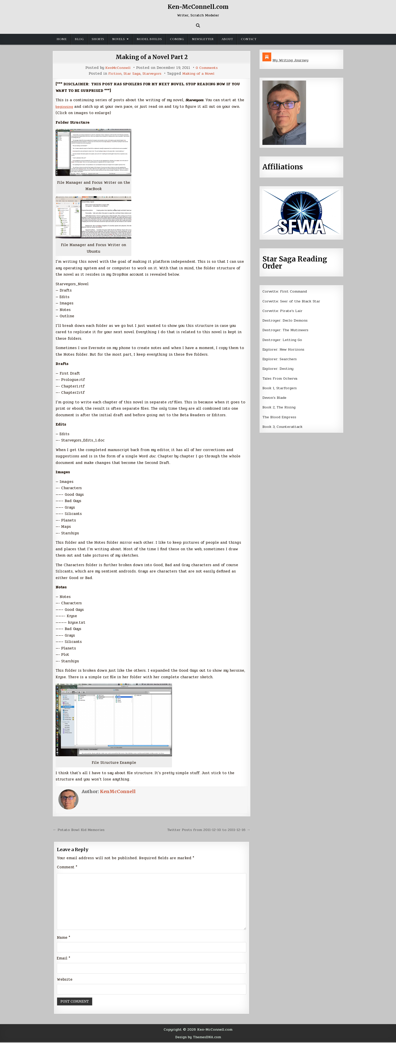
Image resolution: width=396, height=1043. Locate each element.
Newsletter (202, 39)
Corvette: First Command (286, 291)
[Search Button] (198, 25)
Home (62, 39)
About (227, 39)
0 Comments (207, 68)
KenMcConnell (117, 68)
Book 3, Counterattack (283, 427)
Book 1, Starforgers (280, 388)
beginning (65, 106)
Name (63, 938)
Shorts (98, 39)
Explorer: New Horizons (284, 349)
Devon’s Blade (275, 398)
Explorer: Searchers (280, 359)
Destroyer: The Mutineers (286, 330)
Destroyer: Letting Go (283, 340)
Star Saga (130, 73)
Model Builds (149, 39)
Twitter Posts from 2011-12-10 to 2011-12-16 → (206, 830)
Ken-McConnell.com (198, 7)
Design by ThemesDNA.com (198, 1038)
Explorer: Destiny (278, 369)
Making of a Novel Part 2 (151, 57)
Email (63, 959)
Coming (177, 39)
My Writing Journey (291, 60)
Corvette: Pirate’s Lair (283, 311)
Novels (118, 39)
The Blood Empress (280, 417)
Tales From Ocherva (281, 378)
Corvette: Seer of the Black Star (293, 301)
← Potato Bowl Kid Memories (80, 830)
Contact (248, 39)
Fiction (112, 73)
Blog (79, 39)
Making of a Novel (200, 73)
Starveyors (152, 73)
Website (64, 980)
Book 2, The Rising (279, 407)
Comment (67, 867)
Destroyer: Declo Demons (285, 320)
